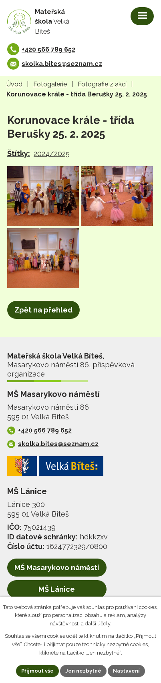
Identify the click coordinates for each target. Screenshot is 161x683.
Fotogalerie (50, 84)
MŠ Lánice (56, 589)
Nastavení (126, 671)
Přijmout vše (37, 671)
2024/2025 (52, 153)
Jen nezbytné (83, 671)
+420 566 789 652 (48, 49)
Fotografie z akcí (102, 84)
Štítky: (18, 153)
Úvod (14, 84)
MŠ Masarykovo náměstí (56, 567)
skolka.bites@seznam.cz (62, 64)
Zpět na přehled (43, 310)
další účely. (98, 624)
